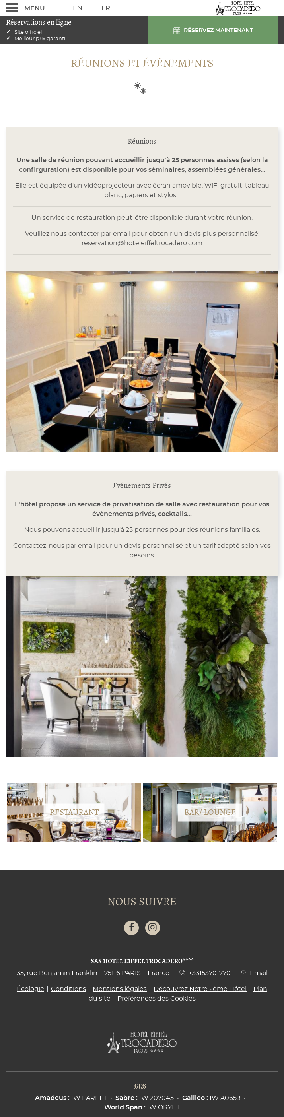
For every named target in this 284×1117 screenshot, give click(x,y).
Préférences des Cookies (156, 998)
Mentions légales (120, 989)
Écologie (30, 989)
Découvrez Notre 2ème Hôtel (200, 989)
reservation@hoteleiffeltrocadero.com (142, 243)
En (77, 8)
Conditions (68, 989)
